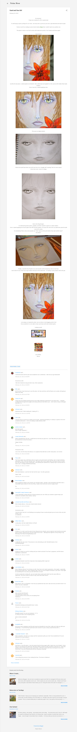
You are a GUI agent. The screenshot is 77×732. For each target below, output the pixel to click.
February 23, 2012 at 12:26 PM (22, 629)
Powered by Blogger (38, 726)
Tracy (16, 457)
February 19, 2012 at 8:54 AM (22, 497)
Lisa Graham (18, 567)
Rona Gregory (18, 480)
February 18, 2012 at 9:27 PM (22, 394)
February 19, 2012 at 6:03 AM (22, 453)
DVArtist (17, 539)
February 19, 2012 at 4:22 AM (22, 445)
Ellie (16, 389)
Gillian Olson (18, 521)
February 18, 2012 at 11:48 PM (22, 422)
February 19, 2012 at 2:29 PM (22, 516)
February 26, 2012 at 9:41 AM (22, 659)
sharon (17, 549)
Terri (16, 529)
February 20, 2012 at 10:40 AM (22, 535)
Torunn (17, 603)
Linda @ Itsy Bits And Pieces (22, 502)
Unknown (17, 409)
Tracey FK (17, 398)
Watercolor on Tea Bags (17, 690)
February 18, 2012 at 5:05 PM (22, 376)
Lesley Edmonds (19, 436)
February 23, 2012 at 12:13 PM (22, 620)
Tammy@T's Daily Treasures (22, 492)
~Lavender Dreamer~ (20, 633)
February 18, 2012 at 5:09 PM (22, 385)
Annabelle (17, 624)
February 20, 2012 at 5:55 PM (22, 545)
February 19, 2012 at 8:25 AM (22, 488)
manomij (17, 655)
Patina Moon (15, 3)
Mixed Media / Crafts (15, 366)
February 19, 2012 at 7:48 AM (22, 465)
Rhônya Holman (19, 611)
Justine (17, 558)
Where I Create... (14, 673)
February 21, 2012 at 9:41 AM (22, 577)
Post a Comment (15, 662)
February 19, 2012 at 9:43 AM (22, 506)
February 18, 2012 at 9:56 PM (22, 405)
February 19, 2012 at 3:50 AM (22, 432)
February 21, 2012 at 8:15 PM (22, 598)
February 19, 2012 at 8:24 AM (22, 476)
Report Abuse (38, 728)
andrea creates (18, 427)
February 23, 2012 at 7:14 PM (22, 639)
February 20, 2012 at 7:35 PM (22, 554)
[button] (66, 10)
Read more (64, 685)
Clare (16, 417)
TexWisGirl (17, 372)
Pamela (17, 591)
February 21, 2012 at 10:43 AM (22, 586)
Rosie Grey (18, 581)
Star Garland (13, 707)
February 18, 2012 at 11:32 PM (22, 413)
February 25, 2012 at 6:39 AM (22, 651)
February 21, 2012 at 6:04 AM (22, 563)
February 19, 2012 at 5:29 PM (22, 525)
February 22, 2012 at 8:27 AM (22, 607)
